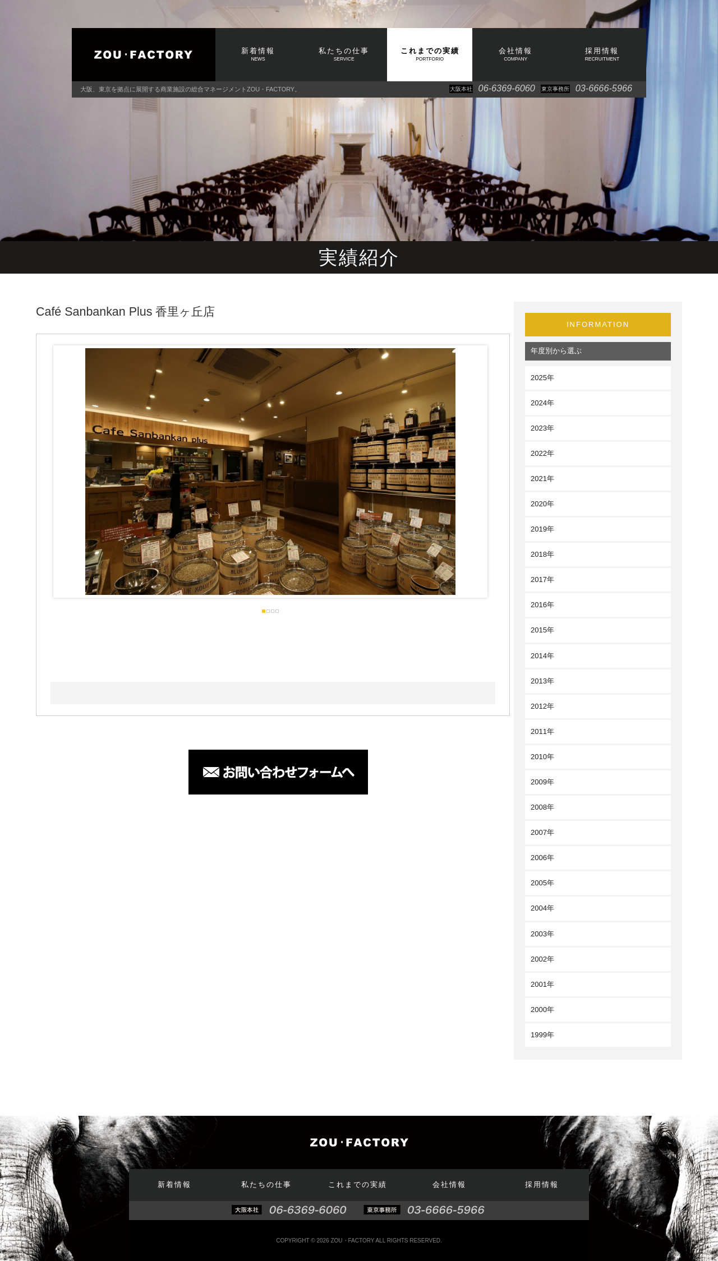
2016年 (542, 605)
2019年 (542, 529)
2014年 (542, 656)
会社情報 (515, 54)
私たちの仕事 (343, 54)
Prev (71, 472)
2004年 (542, 908)
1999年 (542, 1035)
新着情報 (258, 54)
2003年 (542, 934)
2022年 (542, 453)
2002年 (542, 959)
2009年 (542, 782)
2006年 (542, 857)
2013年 (542, 681)
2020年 (542, 504)
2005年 (542, 883)
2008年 (542, 807)
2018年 (542, 554)
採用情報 (602, 54)
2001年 (542, 984)
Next (470, 472)
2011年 (542, 731)
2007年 (542, 832)
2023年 (542, 428)
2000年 (542, 1009)
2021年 (542, 478)
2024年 (542, 403)
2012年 (542, 706)
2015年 (542, 630)
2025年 (542, 377)
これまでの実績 (429, 54)
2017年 (542, 579)
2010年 (542, 756)
